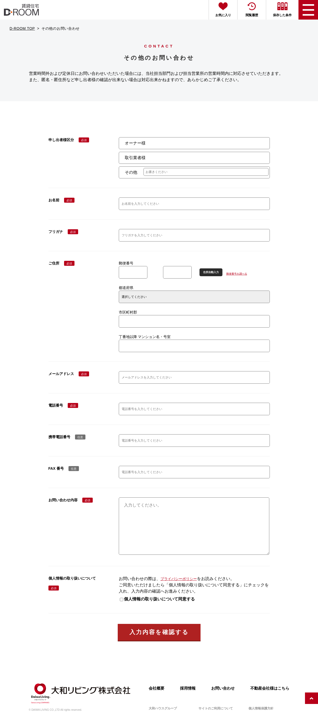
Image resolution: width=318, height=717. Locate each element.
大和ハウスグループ (163, 708)
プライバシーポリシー (178, 589)
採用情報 (188, 688)
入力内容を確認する (159, 642)
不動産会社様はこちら (269, 688)
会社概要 (156, 688)
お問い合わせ (223, 688)
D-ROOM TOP (22, 28)
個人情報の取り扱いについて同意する (157, 609)
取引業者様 (135, 157)
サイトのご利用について (215, 708)
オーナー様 (135, 143)
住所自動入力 (211, 272)
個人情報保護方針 (260, 708)
